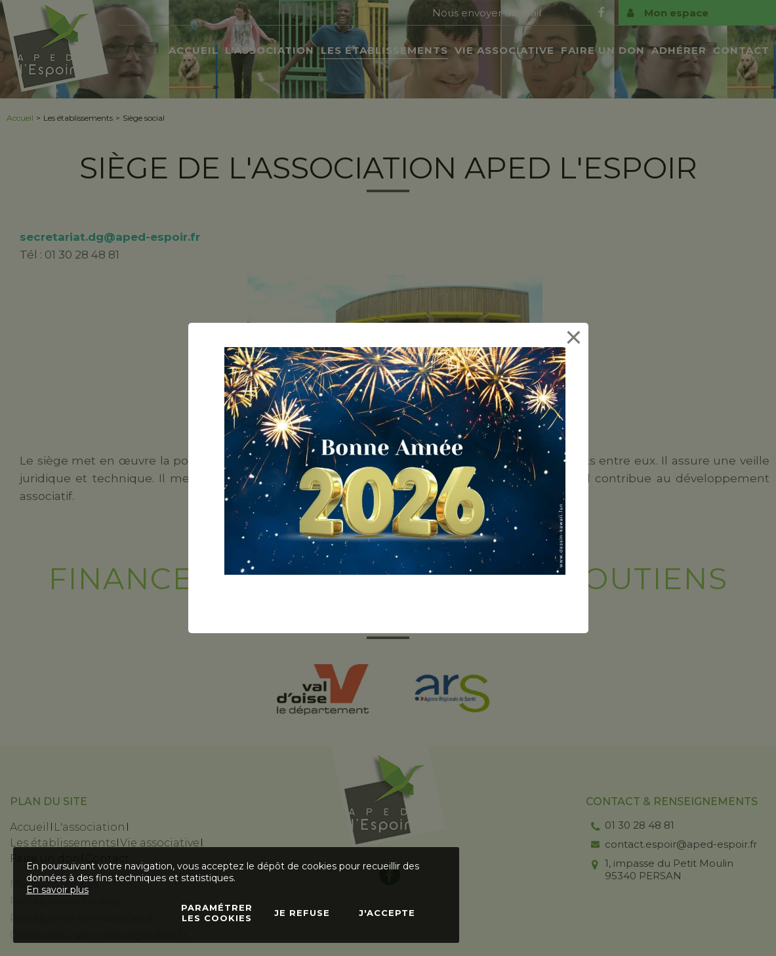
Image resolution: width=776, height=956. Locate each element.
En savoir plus (57, 890)
